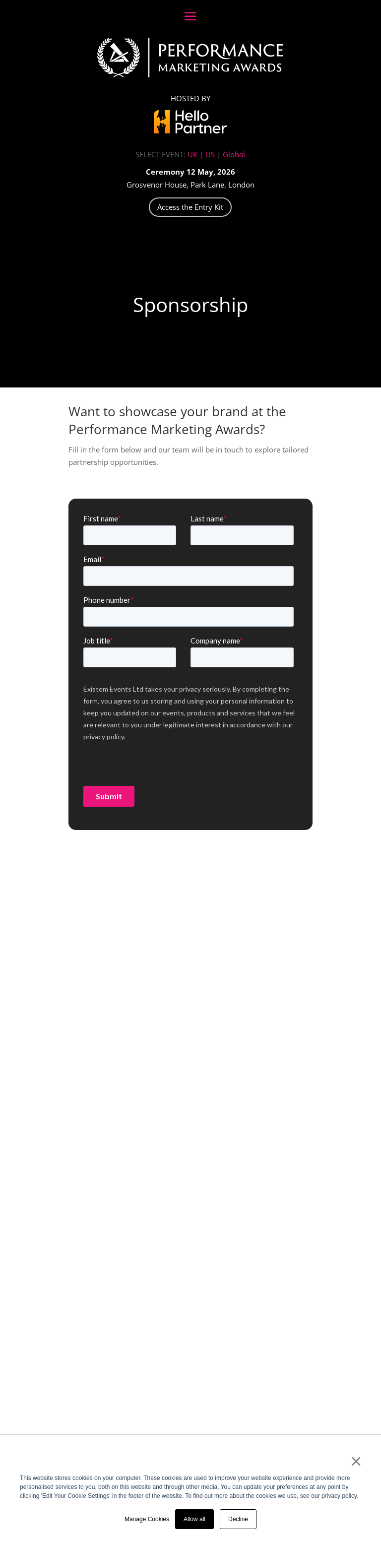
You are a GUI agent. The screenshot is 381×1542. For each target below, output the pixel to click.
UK (192, 154)
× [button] (356, 1461)
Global (234, 154)
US (210, 154)
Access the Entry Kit (190, 207)
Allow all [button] (194, 1519)
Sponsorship (190, 304)
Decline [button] (238, 1519)
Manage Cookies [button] (147, 1519)
